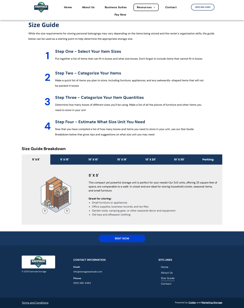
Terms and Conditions (35, 302)
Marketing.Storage (211, 302)
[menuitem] (70, 7)
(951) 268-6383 (82, 282)
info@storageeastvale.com (87, 271)
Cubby (192, 302)
